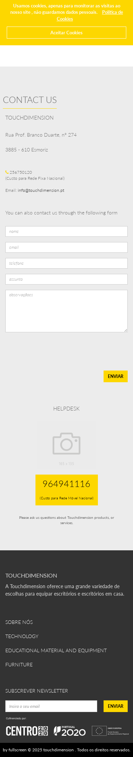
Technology (21, 636)
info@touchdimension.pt (41, 190)
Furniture (19, 664)
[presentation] (58, 351)
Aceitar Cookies (66, 32)
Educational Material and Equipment (56, 650)
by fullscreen (15, 749)
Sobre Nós (19, 622)
